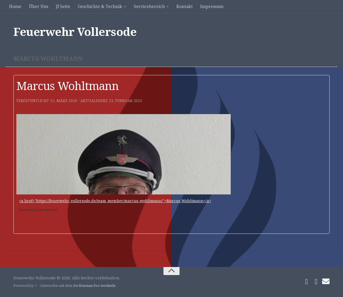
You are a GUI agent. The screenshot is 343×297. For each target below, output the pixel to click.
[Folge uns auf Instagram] (316, 281)
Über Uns (38, 6)
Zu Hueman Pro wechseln (94, 286)
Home (15, 6)
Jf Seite (63, 6)
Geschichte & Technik (100, 6)
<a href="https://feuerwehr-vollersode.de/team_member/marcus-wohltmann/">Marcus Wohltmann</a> (115, 201)
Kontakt (184, 6)
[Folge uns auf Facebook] (306, 281)
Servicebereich (149, 6)
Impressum (211, 6)
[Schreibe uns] (326, 281)
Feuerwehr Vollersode (74, 32)
